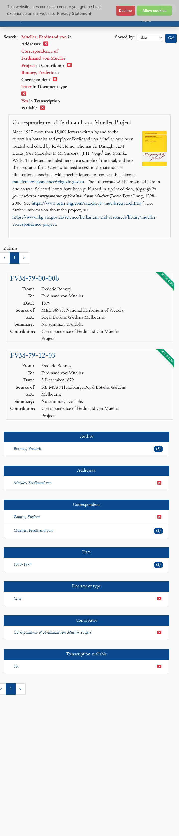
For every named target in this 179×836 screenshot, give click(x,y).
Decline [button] (125, 11)
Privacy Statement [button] (74, 13)
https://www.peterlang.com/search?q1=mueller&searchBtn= (87, 203)
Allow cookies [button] (154, 11)
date (150, 38)
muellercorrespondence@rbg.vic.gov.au (48, 182)
